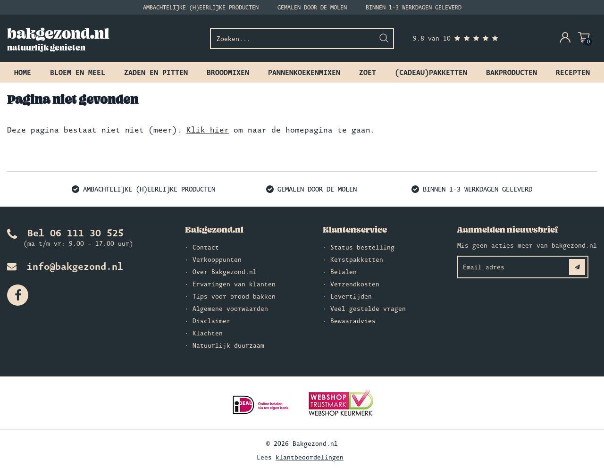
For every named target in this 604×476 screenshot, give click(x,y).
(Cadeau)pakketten (431, 72)
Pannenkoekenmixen (304, 72)
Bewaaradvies (353, 321)
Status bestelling (362, 247)
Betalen (343, 271)
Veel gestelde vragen (368, 308)
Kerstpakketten (356, 259)
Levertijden (351, 296)
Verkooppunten (217, 259)
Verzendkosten (354, 284)
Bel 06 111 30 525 (65, 232)
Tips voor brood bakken (234, 296)
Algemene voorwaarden (230, 308)
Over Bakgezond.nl (225, 271)
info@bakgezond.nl (65, 266)
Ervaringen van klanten (234, 284)
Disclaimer (211, 321)
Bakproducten (511, 72)
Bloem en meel (77, 72)
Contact (206, 247)
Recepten (573, 72)
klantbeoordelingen (310, 457)
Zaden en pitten (156, 72)
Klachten (208, 333)
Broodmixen (228, 72)
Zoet (367, 72)
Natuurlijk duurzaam (228, 345)
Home (22, 72)
